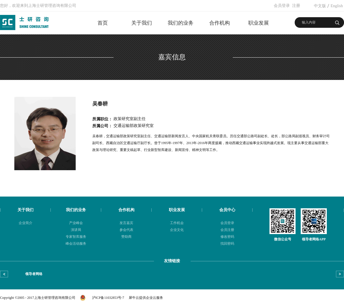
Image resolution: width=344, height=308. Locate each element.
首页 (102, 23)
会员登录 (282, 5)
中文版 (320, 6)
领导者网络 (33, 274)
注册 (296, 5)
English (337, 6)
